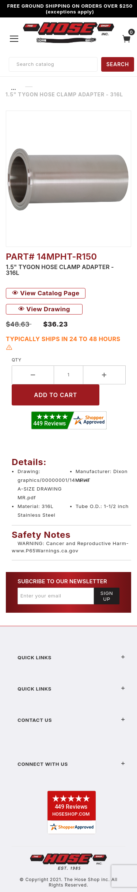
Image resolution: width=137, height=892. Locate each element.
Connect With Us (71, 764)
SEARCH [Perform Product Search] (117, 64)
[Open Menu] (14, 39)
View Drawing (44, 309)
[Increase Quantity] (104, 374)
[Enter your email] (56, 596)
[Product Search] (53, 64)
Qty (17, 360)
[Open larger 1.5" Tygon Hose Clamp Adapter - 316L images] (68, 179)
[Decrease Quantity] (33, 374)
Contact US (71, 720)
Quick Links (71, 657)
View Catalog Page (45, 293)
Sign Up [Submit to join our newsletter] (106, 596)
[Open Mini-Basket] (128, 39)
